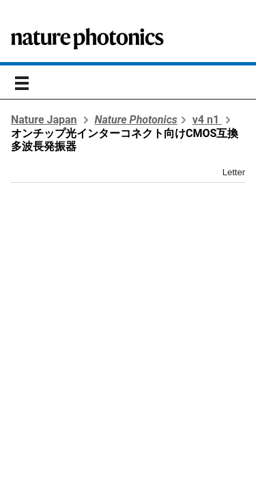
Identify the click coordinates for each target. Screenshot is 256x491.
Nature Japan (44, 119)
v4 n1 (207, 119)
